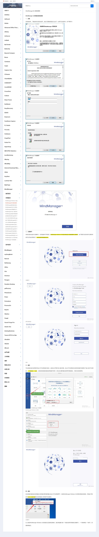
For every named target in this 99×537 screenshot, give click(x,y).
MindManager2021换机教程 (11, 202)
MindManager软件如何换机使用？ (11, 231)
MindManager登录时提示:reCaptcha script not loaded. (11, 235)
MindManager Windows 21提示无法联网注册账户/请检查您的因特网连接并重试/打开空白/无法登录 (11, 200)
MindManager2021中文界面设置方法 (11, 207)
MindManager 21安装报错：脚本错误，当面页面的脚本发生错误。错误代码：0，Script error (11, 239)
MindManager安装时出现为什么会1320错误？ (11, 224)
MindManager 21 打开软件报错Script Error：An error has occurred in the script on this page (11, 237)
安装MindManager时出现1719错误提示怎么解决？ (11, 226)
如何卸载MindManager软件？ (11, 228)
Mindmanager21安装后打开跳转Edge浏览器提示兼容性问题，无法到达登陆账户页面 (11, 233)
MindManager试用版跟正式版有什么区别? (11, 209)
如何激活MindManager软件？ (11, 215)
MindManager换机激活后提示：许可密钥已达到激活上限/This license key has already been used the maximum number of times (11, 205)
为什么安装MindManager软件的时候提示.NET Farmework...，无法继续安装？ (11, 222)
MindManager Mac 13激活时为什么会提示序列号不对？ (11, 211)
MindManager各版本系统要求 (11, 213)
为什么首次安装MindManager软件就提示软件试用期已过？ (11, 218)
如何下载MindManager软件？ (11, 220)
